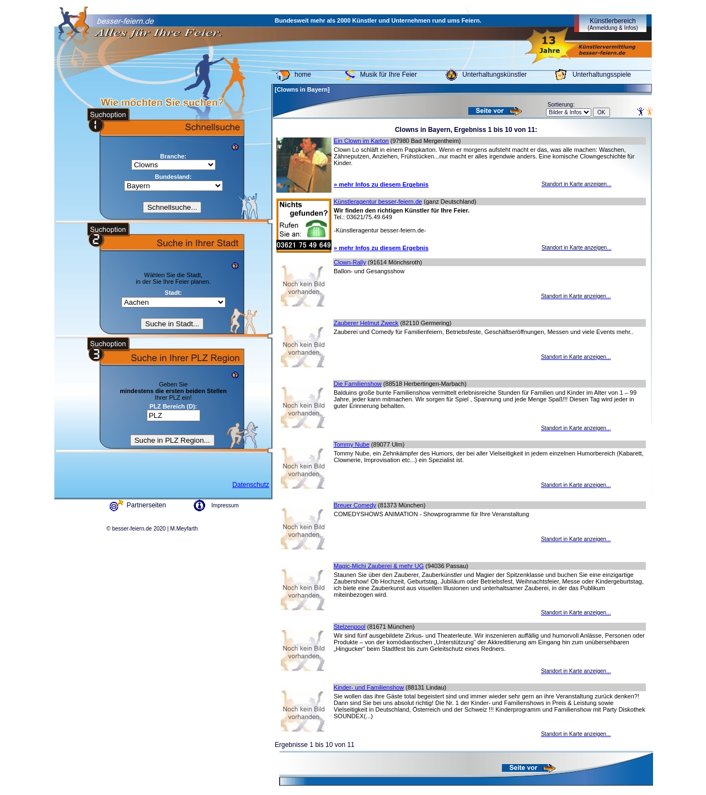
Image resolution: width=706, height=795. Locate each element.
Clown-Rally (350, 262)
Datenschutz (250, 485)
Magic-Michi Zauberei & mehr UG (379, 566)
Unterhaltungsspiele (602, 74)
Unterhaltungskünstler (494, 74)
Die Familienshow (358, 383)
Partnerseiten (146, 505)
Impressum (224, 505)
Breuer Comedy (355, 505)
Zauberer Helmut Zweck (366, 323)
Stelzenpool (350, 626)
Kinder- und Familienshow (369, 687)
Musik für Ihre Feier (388, 74)
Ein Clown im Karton (361, 140)
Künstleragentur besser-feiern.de (378, 201)
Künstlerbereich (612, 24)
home (303, 74)
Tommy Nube (352, 444)
